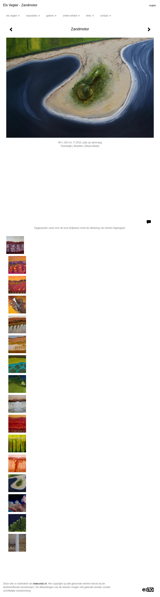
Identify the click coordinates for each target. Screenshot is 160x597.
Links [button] (90, 15)
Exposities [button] (33, 15)
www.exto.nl (40, 583)
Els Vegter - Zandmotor (20, 5)
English (152, 5)
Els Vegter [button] (13, 15)
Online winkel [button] (71, 15)
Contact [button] (105, 15)
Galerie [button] (51, 15)
